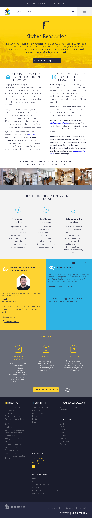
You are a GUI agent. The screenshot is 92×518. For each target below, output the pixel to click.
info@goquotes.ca (39, 460)
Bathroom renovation (13, 450)
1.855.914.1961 (38, 458)
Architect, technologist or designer (15, 457)
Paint (34, 422)
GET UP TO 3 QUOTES (45, 61)
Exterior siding (10, 453)
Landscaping (10, 413)
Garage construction (13, 416)
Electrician (9, 427)
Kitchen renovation (12, 447)
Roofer (7, 424)
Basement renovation (13, 433)
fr (67, 4)
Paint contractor (11, 441)
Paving (34, 419)
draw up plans (33, 134)
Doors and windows (13, 444)
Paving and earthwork (13, 438)
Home (26, 4)
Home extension (11, 410)
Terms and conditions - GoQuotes (60, 508)
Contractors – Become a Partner (45, 490)
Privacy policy (81, 508)
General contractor (12, 407)
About (54, 4)
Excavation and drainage (14, 430)
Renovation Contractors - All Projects (71, 408)
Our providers (38, 493)
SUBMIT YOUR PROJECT (44, 390)
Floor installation (11, 435)
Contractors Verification (40, 4)
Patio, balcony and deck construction (14, 420)
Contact (61, 4)
